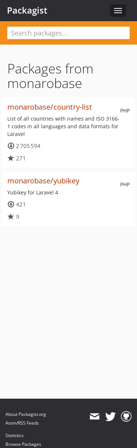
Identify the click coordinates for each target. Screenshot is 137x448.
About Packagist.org (25, 414)
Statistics (14, 435)
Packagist (27, 10)
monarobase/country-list (49, 107)
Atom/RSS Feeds (22, 423)
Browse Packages (23, 444)
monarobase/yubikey (43, 181)
